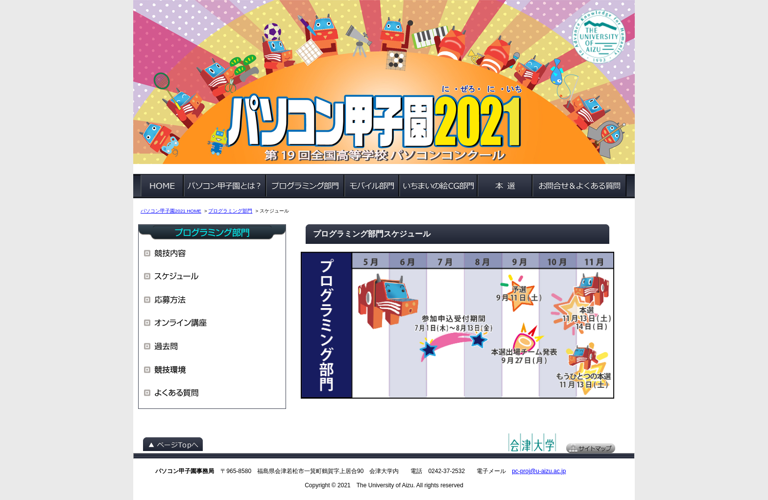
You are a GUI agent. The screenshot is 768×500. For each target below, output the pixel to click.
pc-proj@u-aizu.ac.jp (539, 471)
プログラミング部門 (230, 211)
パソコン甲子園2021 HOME (171, 211)
